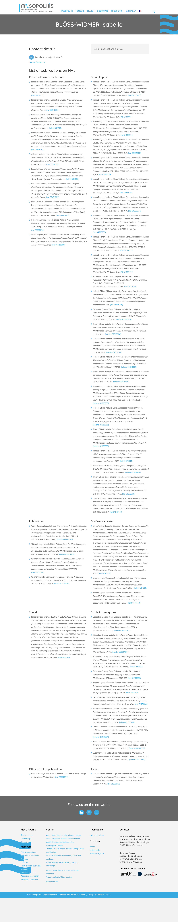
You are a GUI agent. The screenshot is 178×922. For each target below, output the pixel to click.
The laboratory (27, 835)
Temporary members (29, 879)
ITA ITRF (24, 862)
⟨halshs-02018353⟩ (121, 382)
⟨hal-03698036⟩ (104, 573)
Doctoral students (28, 872)
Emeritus (24, 859)
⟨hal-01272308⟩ (128, 494)
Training (24, 842)
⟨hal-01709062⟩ (134, 678)
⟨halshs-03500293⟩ (122, 630)
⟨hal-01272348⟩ (115, 512)
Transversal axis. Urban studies (59, 877)
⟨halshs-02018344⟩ (114, 352)
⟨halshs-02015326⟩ (67, 554)
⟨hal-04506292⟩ (126, 193)
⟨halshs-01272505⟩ (137, 759)
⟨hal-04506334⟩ (126, 135)
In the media (95, 850)
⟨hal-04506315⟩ (126, 250)
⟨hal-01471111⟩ (126, 461)
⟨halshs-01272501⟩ (101, 737)
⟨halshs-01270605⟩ (61, 584)
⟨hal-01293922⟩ (132, 693)
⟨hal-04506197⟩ (126, 272)
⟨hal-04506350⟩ (134, 153)
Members (80, 11)
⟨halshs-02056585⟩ (101, 446)
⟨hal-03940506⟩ (52, 110)
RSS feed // (82, 895)
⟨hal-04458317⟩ (37, 95)
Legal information (50, 895)
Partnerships (26, 839)
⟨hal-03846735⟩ (116, 305)
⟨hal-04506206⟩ (99, 232)
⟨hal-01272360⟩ (141, 704)
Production (117, 11)
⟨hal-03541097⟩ (72, 179)
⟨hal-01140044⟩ (58, 245)
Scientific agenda (97, 853)
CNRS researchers (28, 852)
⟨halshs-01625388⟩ (101, 403)
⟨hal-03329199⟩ (52, 164)
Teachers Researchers (30, 855)
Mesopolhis (67, 11)
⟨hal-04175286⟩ (130, 286)
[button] (81, 812)
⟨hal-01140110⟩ (134, 603)
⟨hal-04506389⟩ (105, 175)
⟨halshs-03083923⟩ (120, 652)
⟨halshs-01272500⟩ (137, 748)
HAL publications (97, 835)
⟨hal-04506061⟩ (126, 117)
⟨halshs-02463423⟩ (124, 319)
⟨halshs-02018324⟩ (113, 334)
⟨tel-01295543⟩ (113, 784)
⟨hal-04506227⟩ (134, 95)
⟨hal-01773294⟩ (37, 230)
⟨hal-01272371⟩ (61, 777)
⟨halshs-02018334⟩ (129, 367)
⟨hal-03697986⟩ (64, 658)
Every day (131, 11)
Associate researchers (30, 876)
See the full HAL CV (37, 62)
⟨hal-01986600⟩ (136, 667)
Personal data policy (67, 895)
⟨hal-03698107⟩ (37, 150)
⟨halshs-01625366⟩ (101, 425)
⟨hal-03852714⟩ (55, 128)
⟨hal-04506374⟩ (134, 211)
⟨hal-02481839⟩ (52, 197)
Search (90, 11)
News (92, 847)
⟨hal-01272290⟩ (37, 572)
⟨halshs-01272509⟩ (127, 722)
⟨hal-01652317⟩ (140, 588)
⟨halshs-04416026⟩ (65, 539)
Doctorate (102, 11)
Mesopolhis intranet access (99, 895)
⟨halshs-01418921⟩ (133, 472)
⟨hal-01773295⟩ (62, 215)
